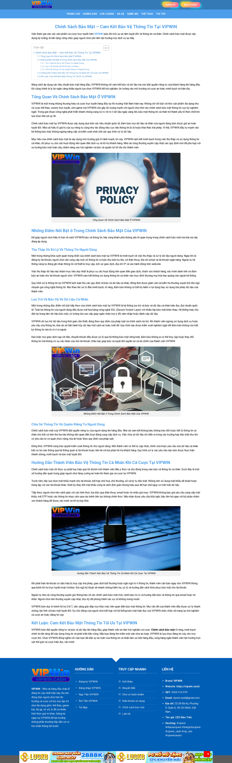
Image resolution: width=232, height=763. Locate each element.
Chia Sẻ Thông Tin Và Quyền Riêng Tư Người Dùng (67, 69)
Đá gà (120, 14)
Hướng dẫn (90, 14)
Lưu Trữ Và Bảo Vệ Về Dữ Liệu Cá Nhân (62, 66)
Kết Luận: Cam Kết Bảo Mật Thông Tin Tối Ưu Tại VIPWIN (66, 76)
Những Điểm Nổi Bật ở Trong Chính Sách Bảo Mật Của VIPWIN (68, 60)
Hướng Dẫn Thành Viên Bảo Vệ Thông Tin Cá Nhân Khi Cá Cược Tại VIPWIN (74, 73)
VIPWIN (35, 688)
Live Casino (107, 14)
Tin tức (161, 14)
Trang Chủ (73, 14)
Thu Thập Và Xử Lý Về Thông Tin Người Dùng (64, 63)
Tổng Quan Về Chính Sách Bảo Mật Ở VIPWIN (60, 56)
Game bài (132, 14)
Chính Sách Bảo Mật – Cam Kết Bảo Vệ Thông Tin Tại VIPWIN (67, 52)
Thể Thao (147, 14)
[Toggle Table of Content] (104, 48)
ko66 (55, 726)
